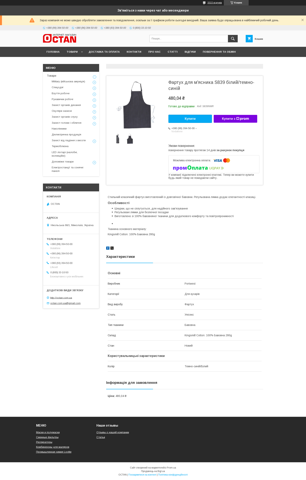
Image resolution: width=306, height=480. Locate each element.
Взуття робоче (60, 93)
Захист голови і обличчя (66, 122)
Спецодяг (58, 87)
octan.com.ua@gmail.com (65, 303)
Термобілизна (60, 146)
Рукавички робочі (62, 99)
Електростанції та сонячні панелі (67, 169)
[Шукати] (233, 38)
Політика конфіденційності (173, 474)
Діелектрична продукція (66, 134)
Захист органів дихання (66, 105)
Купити (190, 118)
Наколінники (59, 128)
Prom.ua (171, 467)
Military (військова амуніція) (68, 81)
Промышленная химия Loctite (53, 451)
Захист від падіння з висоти (69, 140)
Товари (72, 51)
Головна (53, 51)
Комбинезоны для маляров (52, 446)
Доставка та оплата (104, 51)
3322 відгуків (214, 2)
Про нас (154, 51)
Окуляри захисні (62, 110)
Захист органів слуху (65, 116)
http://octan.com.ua (61, 297)
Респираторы (44, 442)
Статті (173, 51)
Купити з (235, 119)
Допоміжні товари (63, 161)
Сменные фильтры (47, 437)
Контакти (134, 51)
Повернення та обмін (219, 51)
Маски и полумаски (48, 432)
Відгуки (190, 51)
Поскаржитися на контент (142, 474)
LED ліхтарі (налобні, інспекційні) (64, 154)
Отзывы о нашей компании (112, 432)
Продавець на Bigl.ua (153, 471)
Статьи (100, 437)
